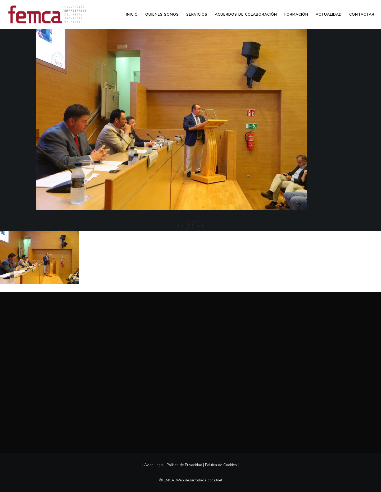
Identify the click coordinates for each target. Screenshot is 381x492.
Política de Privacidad (184, 464)
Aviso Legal (154, 464)
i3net (218, 480)
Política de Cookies (221, 464)
